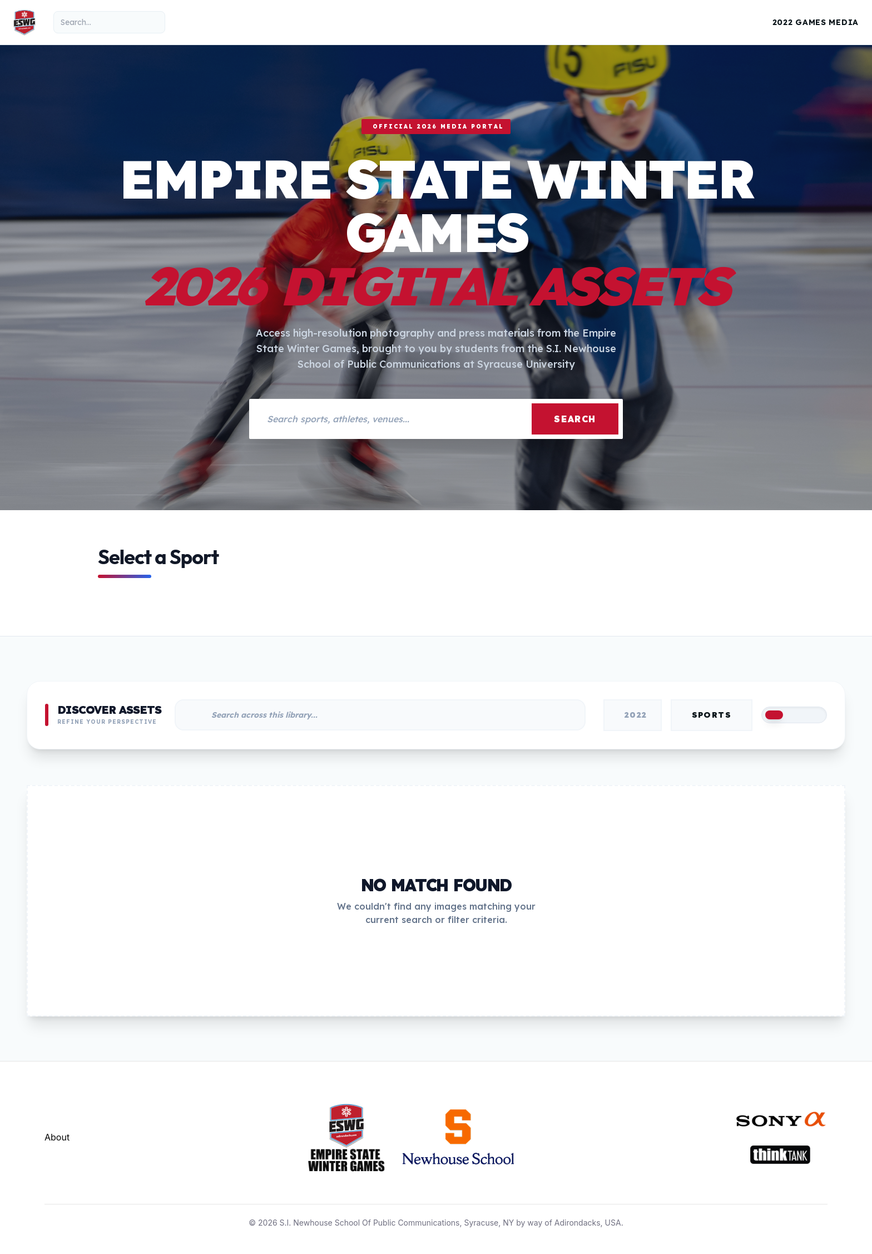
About (57, 1137)
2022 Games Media (815, 22)
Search (575, 418)
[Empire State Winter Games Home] (24, 22)
